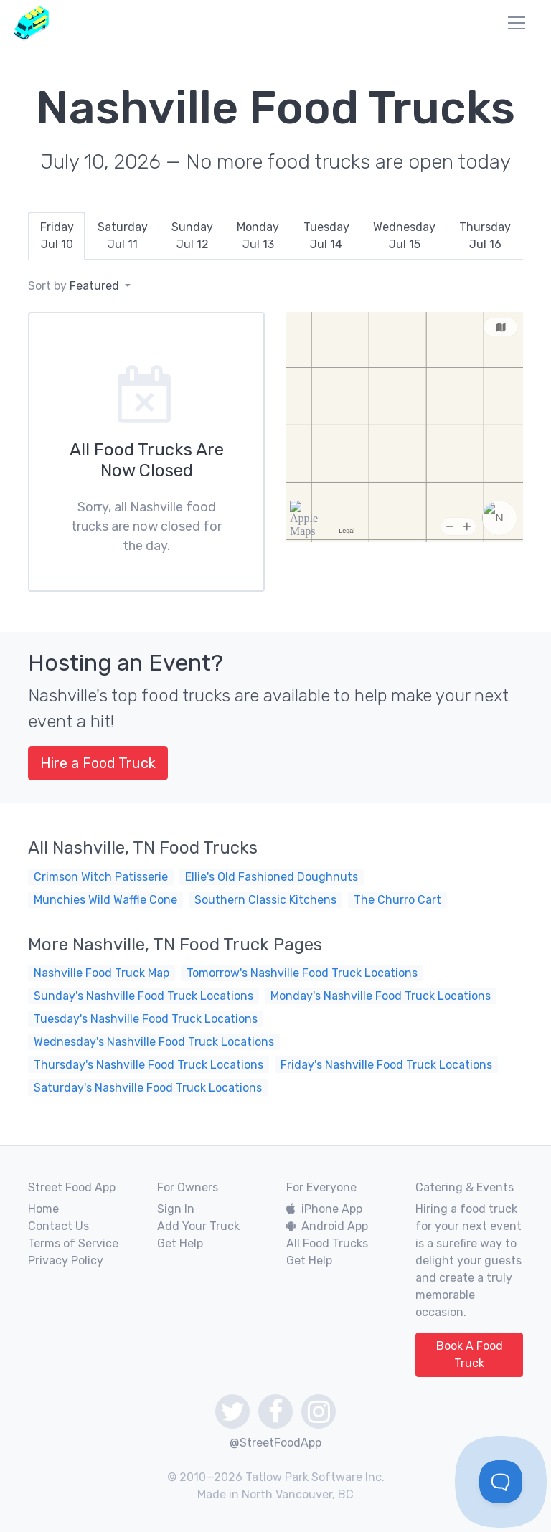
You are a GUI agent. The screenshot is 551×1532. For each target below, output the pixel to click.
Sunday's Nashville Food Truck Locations (143, 996)
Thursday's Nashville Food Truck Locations (148, 1065)
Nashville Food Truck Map (101, 973)
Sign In (175, 1209)
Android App (327, 1226)
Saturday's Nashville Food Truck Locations (148, 1087)
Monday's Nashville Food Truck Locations (380, 996)
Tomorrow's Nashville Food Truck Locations (302, 973)
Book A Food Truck (469, 1354)
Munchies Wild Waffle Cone (105, 900)
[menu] (516, 22)
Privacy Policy (65, 1260)
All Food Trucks (327, 1243)
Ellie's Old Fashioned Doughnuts (271, 877)
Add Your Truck (198, 1226)
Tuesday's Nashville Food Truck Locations (146, 1019)
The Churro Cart (397, 900)
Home (43, 1209)
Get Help (180, 1243)
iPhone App (324, 1209)
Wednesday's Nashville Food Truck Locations (154, 1042)
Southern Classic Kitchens (265, 900)
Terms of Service (73, 1243)
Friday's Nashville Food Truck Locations (386, 1065)
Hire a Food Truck (98, 763)
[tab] (56, 236)
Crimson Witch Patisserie (101, 877)
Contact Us (58, 1226)
